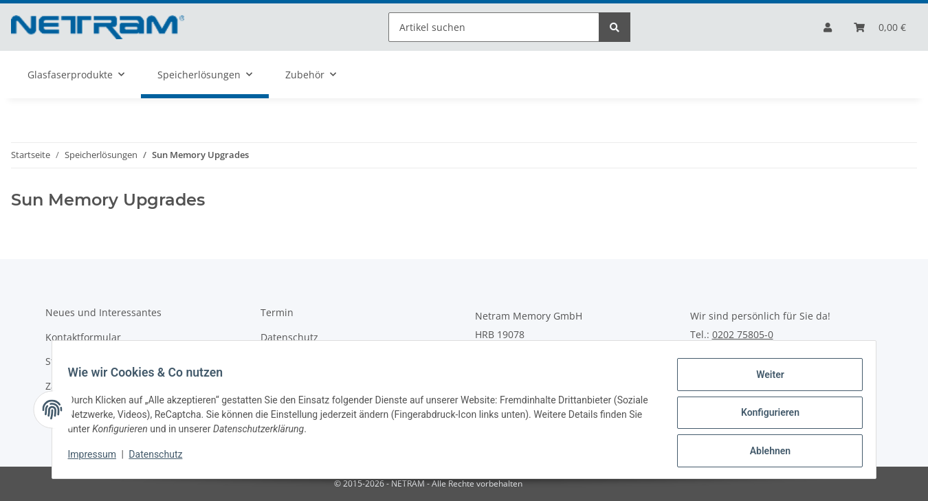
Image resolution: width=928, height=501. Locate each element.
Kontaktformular (83, 337)
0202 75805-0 (742, 335)
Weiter (764, 380)
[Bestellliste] (880, 27)
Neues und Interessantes (103, 312)
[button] (828, 27)
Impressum (98, 458)
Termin (277, 312)
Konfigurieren (763, 416)
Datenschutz (289, 337)
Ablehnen (763, 452)
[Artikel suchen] (493, 27)
